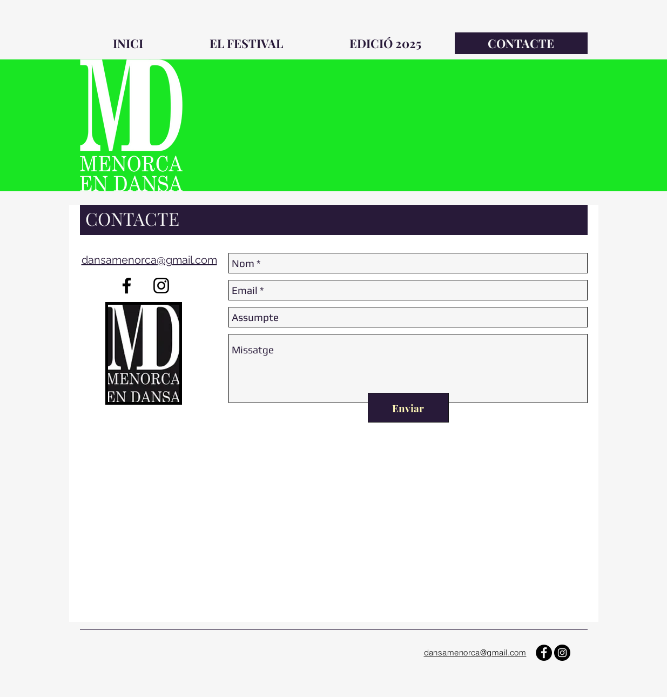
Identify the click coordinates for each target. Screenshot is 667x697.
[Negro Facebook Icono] (126, 285)
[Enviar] (408, 408)
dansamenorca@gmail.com (149, 259)
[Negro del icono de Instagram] (161, 285)
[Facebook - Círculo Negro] (544, 653)
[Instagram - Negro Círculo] (562, 653)
